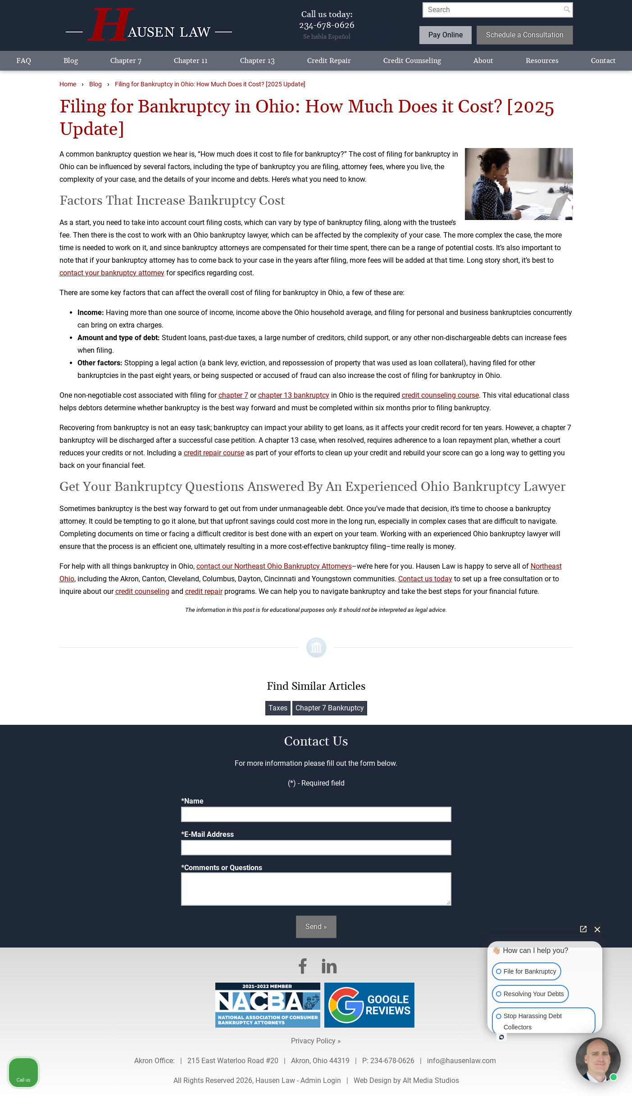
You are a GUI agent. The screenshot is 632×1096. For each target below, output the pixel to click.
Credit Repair (329, 60)
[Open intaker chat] (501, 1037)
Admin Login (320, 1080)
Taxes (277, 708)
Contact (603, 60)
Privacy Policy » (316, 1041)
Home (67, 84)
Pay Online (445, 35)
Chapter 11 (191, 60)
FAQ (23, 60)
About (483, 60)
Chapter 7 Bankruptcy (330, 708)
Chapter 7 (125, 60)
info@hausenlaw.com (462, 1060)
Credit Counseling (412, 60)
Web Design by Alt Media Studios (406, 1080)
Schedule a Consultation (525, 35)
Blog (71, 60)
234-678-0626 (392, 1060)
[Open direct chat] (583, 929)
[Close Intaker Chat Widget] (597, 929)
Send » (316, 926)
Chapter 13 (257, 60)
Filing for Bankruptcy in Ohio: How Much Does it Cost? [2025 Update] (210, 84)
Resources (542, 60)
